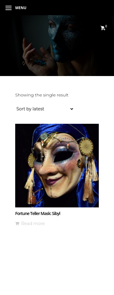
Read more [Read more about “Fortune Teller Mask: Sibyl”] (33, 223)
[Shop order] (44, 109)
